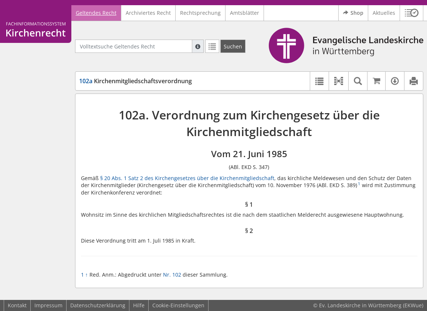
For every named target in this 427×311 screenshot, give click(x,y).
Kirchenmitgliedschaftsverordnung (135, 81)
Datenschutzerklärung (97, 305)
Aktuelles (384, 12)
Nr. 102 (172, 274)
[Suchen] (232, 46)
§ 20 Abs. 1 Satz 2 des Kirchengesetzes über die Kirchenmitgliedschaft (187, 178)
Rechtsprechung (200, 12)
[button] (411, 13)
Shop (353, 13)
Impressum (48, 305)
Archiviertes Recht (148, 12)
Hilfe (139, 305)
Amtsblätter (244, 12)
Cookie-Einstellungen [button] (178, 305)
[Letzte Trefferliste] (212, 46)
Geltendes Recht (96, 12)
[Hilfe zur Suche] (198, 46)
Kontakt (17, 305)
